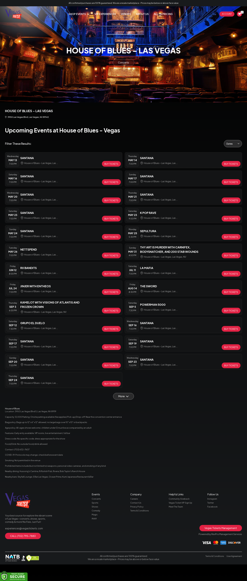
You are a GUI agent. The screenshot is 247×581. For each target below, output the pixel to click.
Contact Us (136, 517)
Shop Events (79, 14)
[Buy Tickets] (111, 164)
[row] (63, 161)
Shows (95, 521)
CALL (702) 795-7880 (23, 549)
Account (227, 14)
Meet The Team (176, 521)
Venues (126, 14)
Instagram (212, 512)
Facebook (212, 521)
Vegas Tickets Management (220, 544)
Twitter (211, 517)
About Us (142, 14)
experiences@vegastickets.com (21, 542)
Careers (134, 512)
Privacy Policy (137, 521)
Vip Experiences (105, 14)
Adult (94, 534)
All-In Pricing (163, 14)
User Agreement (233, 572)
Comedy (96, 526)
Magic (95, 530)
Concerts (123, 62)
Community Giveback (180, 512)
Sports (95, 517)
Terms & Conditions (140, 526)
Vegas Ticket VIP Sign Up (181, 517)
